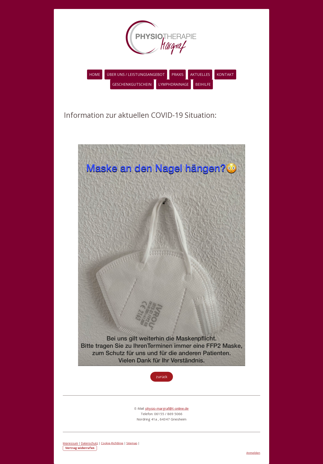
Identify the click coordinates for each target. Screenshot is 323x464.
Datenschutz (89, 443)
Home (94, 74)
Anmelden (253, 453)
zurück (161, 376)
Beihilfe (203, 84)
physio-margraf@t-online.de (167, 408)
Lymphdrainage (173, 84)
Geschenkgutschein (132, 84)
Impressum (70, 443)
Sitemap (131, 443)
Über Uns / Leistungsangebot (136, 74)
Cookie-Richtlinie (112, 443)
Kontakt (225, 74)
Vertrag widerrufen (79, 448)
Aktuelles (200, 74)
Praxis (177, 74)
